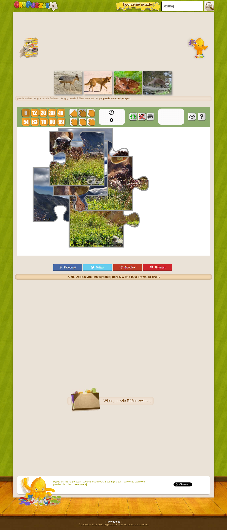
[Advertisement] (113, 41)
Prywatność (113, 521)
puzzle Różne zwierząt (133, 401)
